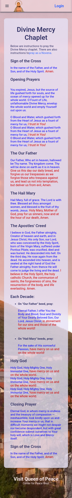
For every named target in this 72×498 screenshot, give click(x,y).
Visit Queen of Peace (36, 479)
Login (59, 6)
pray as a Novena (40, 53)
